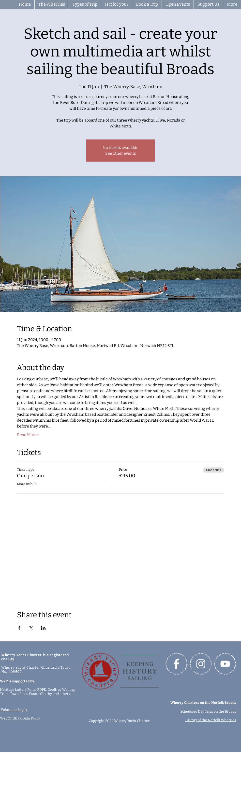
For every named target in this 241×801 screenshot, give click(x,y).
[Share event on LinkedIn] (43, 628)
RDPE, (42, 690)
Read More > (28, 434)
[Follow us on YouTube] (225, 664)
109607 (14, 672)
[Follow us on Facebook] (176, 664)
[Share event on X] (31, 628)
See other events (120, 153)
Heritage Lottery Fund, (18, 690)
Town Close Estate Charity (31, 694)
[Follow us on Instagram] (201, 664)
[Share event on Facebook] (19, 628)
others (65, 694)
